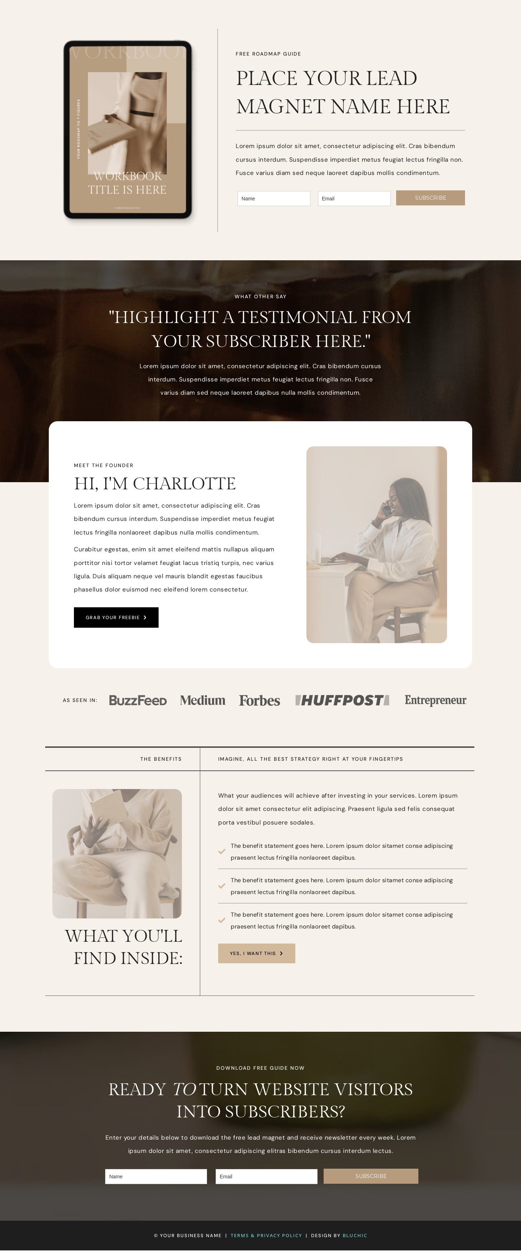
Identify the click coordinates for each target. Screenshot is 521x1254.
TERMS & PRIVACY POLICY (266, 1239)
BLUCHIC (355, 1239)
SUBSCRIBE (430, 198)
